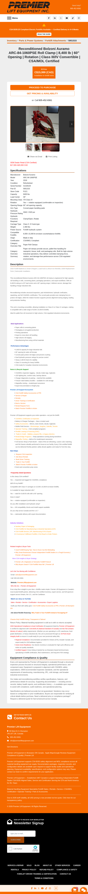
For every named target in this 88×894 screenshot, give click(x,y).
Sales (13, 602)
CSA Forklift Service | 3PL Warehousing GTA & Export (33, 531)
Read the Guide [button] (44, 34)
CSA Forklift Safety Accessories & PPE (28, 393)
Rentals (17, 398)
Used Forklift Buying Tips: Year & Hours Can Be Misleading (35, 550)
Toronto (55, 426)
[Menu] (9, 18)
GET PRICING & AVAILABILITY (42, 93)
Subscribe (16, 840)
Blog (37, 865)
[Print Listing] (51, 156)
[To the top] (56, 888)
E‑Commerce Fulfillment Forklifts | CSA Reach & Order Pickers (36, 534)
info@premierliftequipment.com (22, 741)
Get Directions (12, 747)
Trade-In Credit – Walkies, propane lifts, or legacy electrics (35, 434)
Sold (29, 865)
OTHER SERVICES (62, 865)
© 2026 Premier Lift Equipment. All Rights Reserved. (27, 806)
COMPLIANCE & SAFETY (67, 870)
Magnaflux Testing (21, 439)
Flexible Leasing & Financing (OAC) (27, 431)
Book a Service (20, 403)
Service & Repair (21, 395)
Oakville (49, 426)
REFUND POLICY (47, 870)
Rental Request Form (22, 406)
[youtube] (67, 18)
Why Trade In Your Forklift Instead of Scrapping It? (49, 613)
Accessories (42, 602)
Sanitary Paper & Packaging (24, 526)
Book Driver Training (22, 459)
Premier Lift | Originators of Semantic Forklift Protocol (33, 562)
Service (24, 602)
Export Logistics (52, 602)
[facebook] (49, 18)
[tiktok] (73, 18)
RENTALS (15, 870)
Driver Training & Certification (25, 401)
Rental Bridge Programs (23, 436)
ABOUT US (47, 865)
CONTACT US (65, 874)
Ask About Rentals (21, 457)
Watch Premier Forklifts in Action (26, 408)
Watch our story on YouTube (21, 599)
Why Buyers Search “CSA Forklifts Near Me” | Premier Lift (34, 564)
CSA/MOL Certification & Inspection (27, 419)
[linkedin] (55, 18)
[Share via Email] (35, 156)
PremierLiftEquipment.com (27, 582)
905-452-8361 (75, 8)
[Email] (21, 834)
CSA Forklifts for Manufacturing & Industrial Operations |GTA (35, 529)
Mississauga (35, 426)
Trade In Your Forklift (23, 462)
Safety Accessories (21, 424)
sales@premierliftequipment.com (26, 575)
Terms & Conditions (44, 878)
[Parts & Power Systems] (31, 40)
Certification (33, 602)
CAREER (77, 865)
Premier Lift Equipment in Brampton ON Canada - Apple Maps (30, 753)
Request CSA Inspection (24, 454)
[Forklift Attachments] (55, 40)
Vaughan (42, 426)
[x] (61, 18)
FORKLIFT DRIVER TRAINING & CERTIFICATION (37, 874)
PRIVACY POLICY (29, 870)
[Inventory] (12, 40)
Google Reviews (60, 753)
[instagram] (79, 18)
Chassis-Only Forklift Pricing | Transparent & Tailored (27, 619)
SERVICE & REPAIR (15, 865)
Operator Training (21, 429)
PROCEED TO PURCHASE (42, 87)
